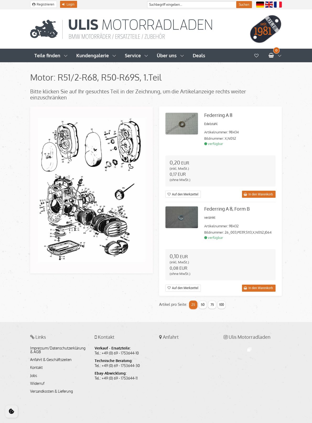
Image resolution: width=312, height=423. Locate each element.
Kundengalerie (92, 55)
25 (193, 305)
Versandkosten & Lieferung (51, 391)
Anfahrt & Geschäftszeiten (51, 360)
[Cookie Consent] (11, 411)
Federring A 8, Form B (227, 209)
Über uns (167, 55)
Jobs (33, 376)
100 (221, 305)
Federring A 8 (218, 115)
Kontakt (36, 367)
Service (133, 55)
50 (203, 305)
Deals (199, 55)
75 (212, 305)
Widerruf (37, 383)
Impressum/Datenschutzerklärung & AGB (57, 350)
